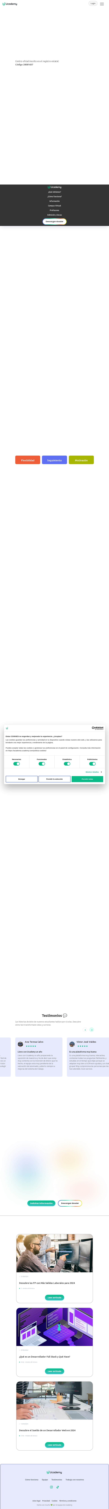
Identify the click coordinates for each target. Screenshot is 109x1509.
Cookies (54, 1501)
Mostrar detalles (92, 772)
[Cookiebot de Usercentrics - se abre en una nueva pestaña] (93, 728)
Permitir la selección (54, 779)
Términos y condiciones (68, 1501)
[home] (11, 4)
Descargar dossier (70, 77)
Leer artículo (54, 1297)
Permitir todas (87, 779)
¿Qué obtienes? (54, 192)
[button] (85, 1029)
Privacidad (46, 1501)
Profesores (54, 210)
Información (55, 201)
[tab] (54, 506)
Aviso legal (36, 1501)
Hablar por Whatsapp (65, 371)
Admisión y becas (54, 215)
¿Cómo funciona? (54, 196)
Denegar (21, 779)
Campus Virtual (54, 206)
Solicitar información (41, 77)
